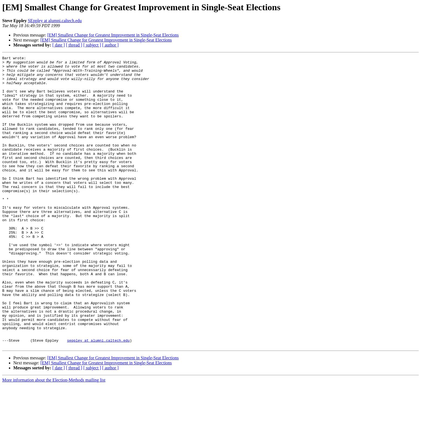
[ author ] (110, 45)
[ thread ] (74, 45)
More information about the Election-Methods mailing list (53, 438)
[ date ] (58, 45)
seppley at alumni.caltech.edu (98, 397)
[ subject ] (92, 45)
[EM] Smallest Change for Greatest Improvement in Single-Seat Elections (113, 35)
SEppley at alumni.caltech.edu (55, 20)
